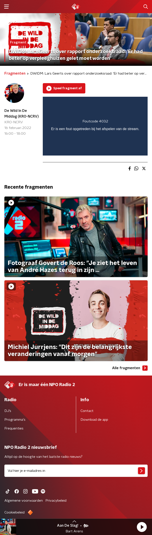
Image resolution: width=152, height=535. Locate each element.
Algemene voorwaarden (23, 500)
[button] (142, 527)
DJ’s (7, 411)
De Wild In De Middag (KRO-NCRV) (21, 113)
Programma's (14, 419)
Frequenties (13, 428)
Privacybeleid (55, 500)
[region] (95, 126)
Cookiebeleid (14, 512)
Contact (86, 411)
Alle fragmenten (130, 368)
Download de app (94, 419)
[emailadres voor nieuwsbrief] (76, 471)
